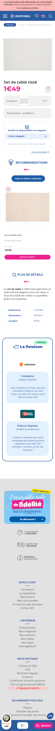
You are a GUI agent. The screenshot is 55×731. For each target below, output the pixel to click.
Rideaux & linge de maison (39, 24)
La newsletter (27, 593)
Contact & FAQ (27, 666)
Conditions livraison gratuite (28, 680)
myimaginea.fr (27, 646)
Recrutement (27, 635)
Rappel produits (27, 688)
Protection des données (27, 604)
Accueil (21, 24)
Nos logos (27, 642)
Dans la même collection (28, 178)
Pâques (27, 707)
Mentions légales (27, 673)
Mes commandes (27, 600)
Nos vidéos (27, 638)
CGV (27, 669)
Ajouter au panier (27, 257)
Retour (9, 24)
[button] (50, 715)
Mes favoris (27, 597)
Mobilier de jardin (27, 711)
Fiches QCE (27, 608)
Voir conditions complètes (27, 8)
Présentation (27, 627)
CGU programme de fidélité (27, 684)
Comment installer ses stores (27, 715)
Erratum (27, 677)
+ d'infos (41, 342)
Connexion (27, 589)
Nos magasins (27, 631)
